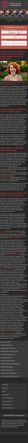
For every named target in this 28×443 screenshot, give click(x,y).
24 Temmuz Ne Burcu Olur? (8, 360)
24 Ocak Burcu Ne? (6, 342)
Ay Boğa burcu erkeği (8, 269)
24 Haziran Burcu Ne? (6, 357)
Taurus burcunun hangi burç (8, 331)
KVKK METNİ (6, 394)
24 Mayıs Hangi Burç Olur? (8, 354)
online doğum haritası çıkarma (15, 294)
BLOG (4, 391)
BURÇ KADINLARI (7, 401)
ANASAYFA (5, 384)
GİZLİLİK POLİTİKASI (8, 398)
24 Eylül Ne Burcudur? (7, 367)
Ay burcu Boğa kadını (12, 254)
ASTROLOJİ (5, 388)
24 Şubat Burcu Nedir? (7, 345)
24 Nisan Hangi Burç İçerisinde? (9, 351)
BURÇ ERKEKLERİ (7, 404)
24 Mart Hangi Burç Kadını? (8, 348)
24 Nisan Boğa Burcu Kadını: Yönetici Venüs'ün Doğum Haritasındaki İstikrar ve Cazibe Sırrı (13, 55)
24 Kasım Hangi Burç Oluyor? (9, 373)
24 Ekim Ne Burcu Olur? (7, 370)
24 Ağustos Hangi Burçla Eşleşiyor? (10, 363)
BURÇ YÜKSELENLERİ (8, 408)
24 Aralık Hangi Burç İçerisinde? (10, 376)
